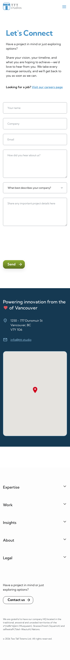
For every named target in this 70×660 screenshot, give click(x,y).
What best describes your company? (29, 187)
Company (13, 123)
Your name (14, 108)
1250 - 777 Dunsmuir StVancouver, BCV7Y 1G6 (26, 325)
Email (10, 139)
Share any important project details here (31, 203)
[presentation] (31, 242)
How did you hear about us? (23, 155)
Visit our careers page (47, 87)
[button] (35, 187)
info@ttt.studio (20, 340)
